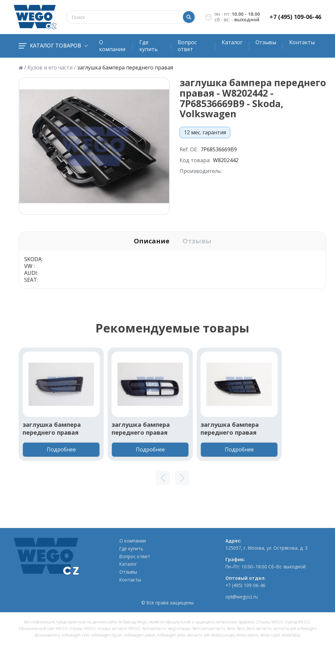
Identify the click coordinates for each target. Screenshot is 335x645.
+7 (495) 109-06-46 (295, 17)
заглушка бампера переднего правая (52, 428)
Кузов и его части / (51, 67)
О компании (112, 46)
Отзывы (266, 42)
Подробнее (61, 449)
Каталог (232, 42)
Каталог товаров (53, 45)
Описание (151, 241)
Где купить (148, 46)
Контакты (302, 42)
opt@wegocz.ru (241, 597)
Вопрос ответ (187, 46)
